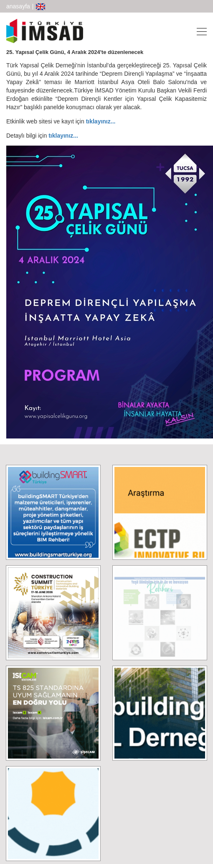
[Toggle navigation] (199, 31)
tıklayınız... (101, 121)
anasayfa (18, 6)
